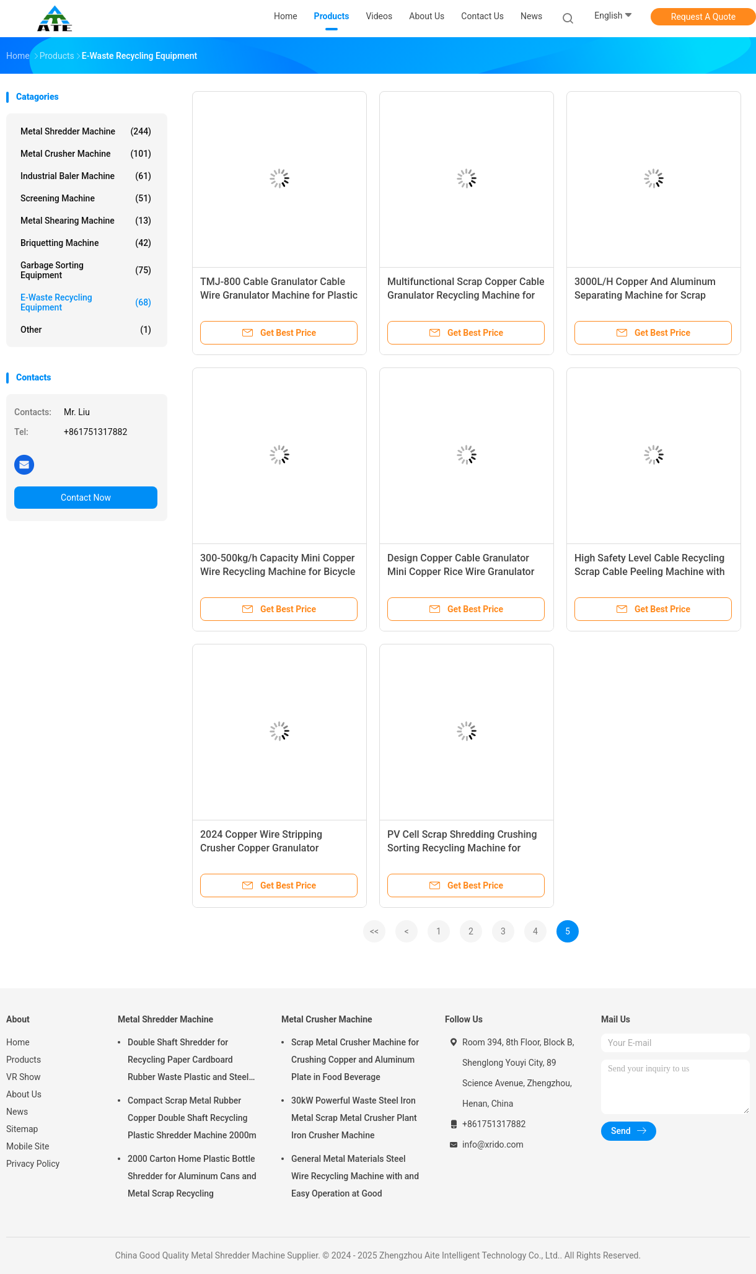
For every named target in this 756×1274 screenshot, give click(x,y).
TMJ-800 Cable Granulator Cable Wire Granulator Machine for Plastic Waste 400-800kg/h (279, 295)
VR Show (23, 1077)
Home (18, 1042)
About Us (24, 1094)
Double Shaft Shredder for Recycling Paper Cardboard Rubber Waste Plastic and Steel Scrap (188, 1061)
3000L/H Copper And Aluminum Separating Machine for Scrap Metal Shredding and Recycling (645, 295)
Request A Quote (703, 17)
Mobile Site (28, 1146)
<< (374, 931)
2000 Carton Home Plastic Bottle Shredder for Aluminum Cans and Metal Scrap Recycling (192, 1176)
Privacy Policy (32, 1164)
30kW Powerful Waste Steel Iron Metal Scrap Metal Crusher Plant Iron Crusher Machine (354, 1118)
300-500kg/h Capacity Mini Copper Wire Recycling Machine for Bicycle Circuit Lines (277, 571)
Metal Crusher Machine (85, 153)
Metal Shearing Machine (85, 220)
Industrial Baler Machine (85, 176)
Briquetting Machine (85, 243)
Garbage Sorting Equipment (85, 270)
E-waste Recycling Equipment (85, 302)
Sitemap (22, 1129)
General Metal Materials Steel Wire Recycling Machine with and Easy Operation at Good (355, 1176)
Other (85, 329)
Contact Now (86, 498)
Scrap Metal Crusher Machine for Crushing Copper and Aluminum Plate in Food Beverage (355, 1059)
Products (23, 1060)
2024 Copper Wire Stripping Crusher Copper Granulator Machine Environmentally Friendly (274, 848)
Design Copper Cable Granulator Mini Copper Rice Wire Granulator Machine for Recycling (460, 571)
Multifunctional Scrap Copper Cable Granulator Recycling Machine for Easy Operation (466, 295)
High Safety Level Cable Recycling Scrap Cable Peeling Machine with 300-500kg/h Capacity (649, 571)
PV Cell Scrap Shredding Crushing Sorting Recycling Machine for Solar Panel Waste (462, 848)
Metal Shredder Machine (85, 131)
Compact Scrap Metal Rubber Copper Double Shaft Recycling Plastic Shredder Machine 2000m (192, 1118)
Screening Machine (85, 198)
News (17, 1112)
